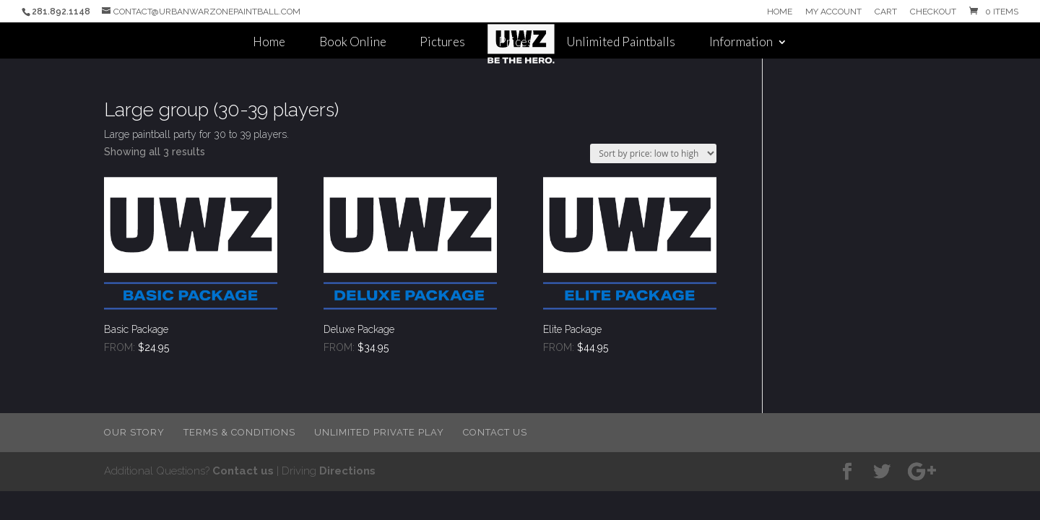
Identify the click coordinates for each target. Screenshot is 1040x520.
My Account (833, 12)
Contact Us (495, 432)
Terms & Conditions (239, 432)
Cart (886, 12)
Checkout (933, 12)
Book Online (352, 43)
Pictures (442, 43)
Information (741, 43)
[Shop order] (653, 153)
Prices (515, 43)
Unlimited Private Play (379, 432)
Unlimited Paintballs (620, 43)
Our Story (134, 432)
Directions (347, 470)
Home (779, 12)
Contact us (243, 470)
